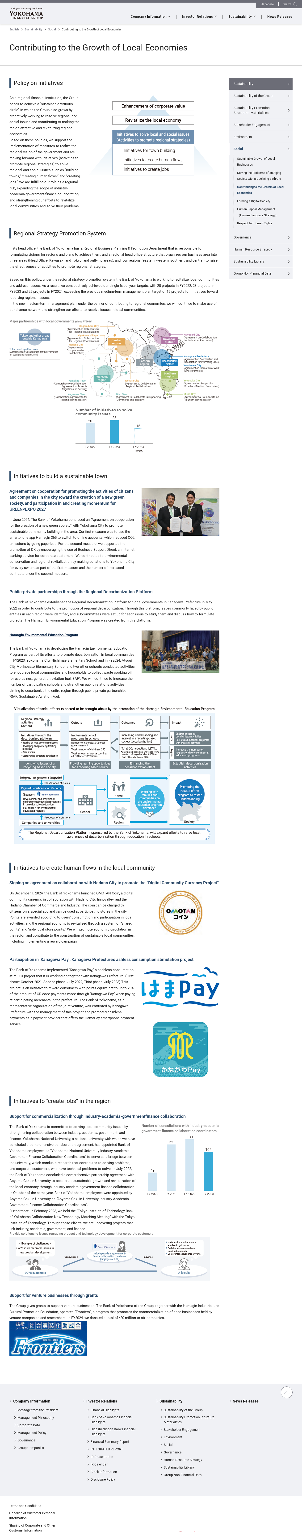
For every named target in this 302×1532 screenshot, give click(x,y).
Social (52, 29)
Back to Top (287, 1392)
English (14, 29)
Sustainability (33, 29)
